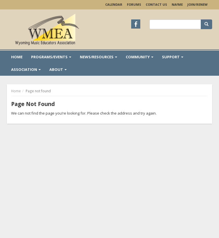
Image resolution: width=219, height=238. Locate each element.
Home (17, 56)
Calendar (113, 4)
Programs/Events (51, 56)
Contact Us (156, 4)
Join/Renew (197, 4)
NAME (177, 4)
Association (26, 69)
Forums (134, 4)
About (58, 69)
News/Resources (98, 56)
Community (139, 56)
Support (172, 56)
